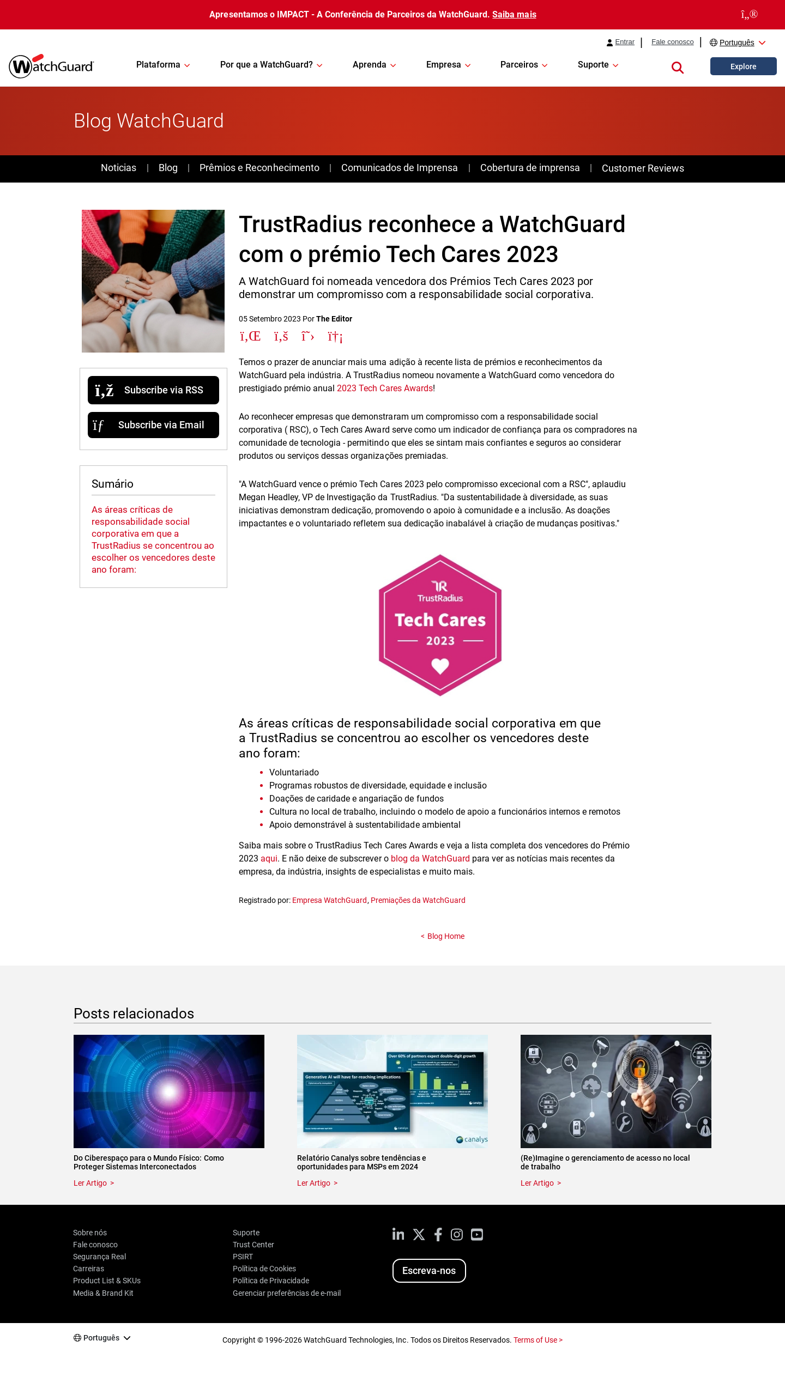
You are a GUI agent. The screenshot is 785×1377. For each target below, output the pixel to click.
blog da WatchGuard (430, 858)
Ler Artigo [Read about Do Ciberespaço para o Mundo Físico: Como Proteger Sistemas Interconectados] (90, 1183)
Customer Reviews (643, 168)
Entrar (625, 42)
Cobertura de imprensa (530, 167)
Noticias (118, 167)
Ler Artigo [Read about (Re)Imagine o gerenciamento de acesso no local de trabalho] (537, 1183)
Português (737, 42)
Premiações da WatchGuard (418, 900)
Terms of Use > (538, 1340)
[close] (750, 15)
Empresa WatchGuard (329, 900)
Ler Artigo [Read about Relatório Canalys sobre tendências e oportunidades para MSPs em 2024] (313, 1183)
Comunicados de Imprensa (399, 167)
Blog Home (445, 936)
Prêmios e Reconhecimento (259, 167)
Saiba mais (514, 14)
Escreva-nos (429, 1270)
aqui (269, 858)
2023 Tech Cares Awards (384, 388)
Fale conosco (672, 42)
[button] (678, 65)
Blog (168, 167)
